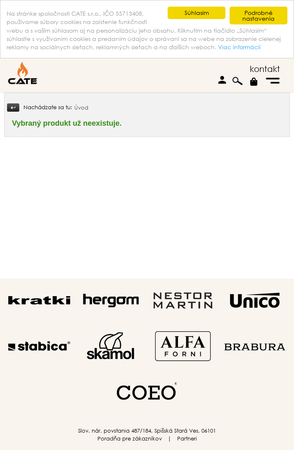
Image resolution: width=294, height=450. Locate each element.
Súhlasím (197, 13)
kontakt (265, 69)
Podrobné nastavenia (258, 15)
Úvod (81, 107)
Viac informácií (239, 47)
